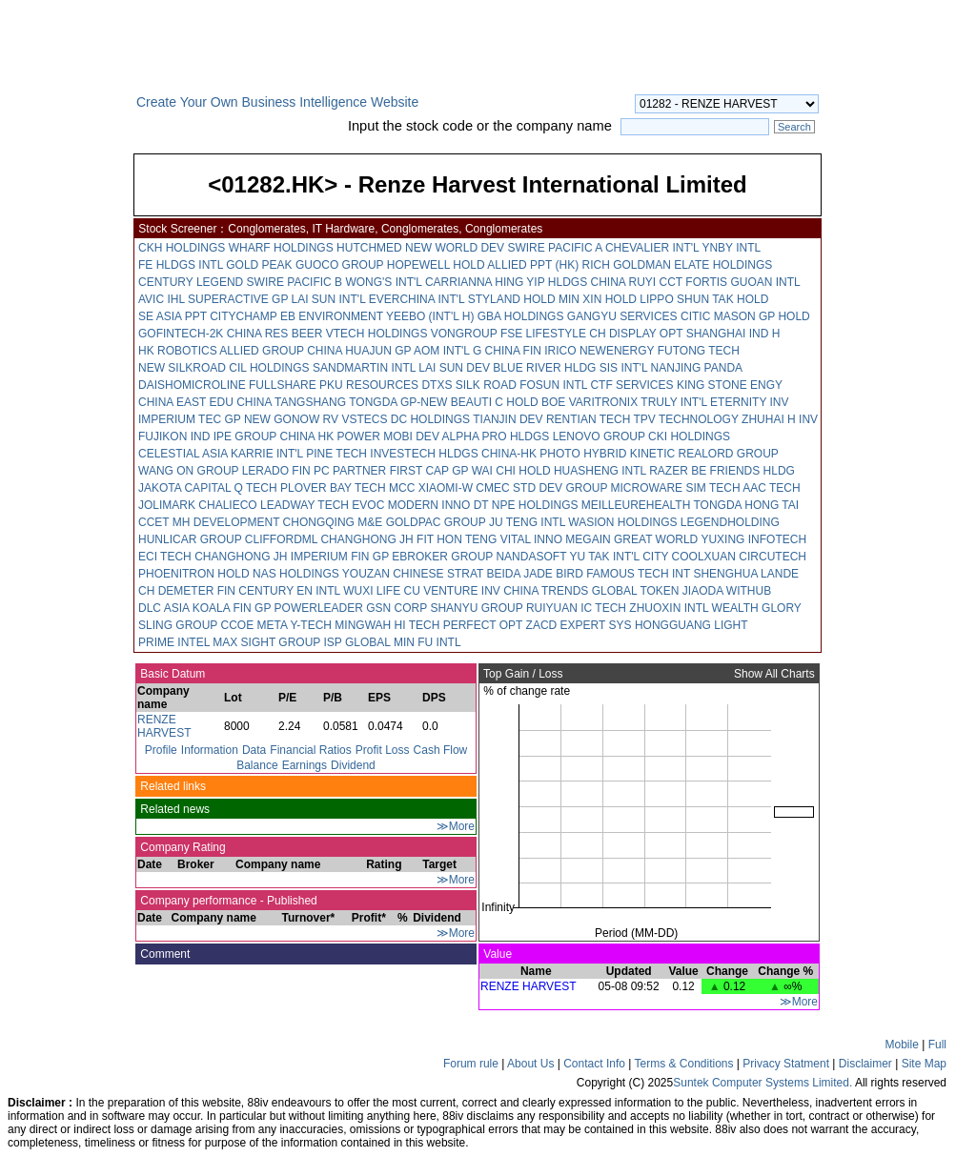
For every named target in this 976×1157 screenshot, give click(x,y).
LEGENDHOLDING (730, 522)
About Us (530, 1063)
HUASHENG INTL (600, 470)
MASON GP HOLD (762, 316)
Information (209, 750)
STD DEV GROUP (560, 488)
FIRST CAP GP (429, 470)
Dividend (353, 765)
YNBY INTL (731, 247)
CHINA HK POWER (330, 436)
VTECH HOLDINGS (377, 333)
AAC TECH (771, 488)
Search (794, 126)
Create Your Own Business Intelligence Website (277, 102)
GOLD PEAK (259, 265)
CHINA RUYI (624, 282)
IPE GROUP (245, 436)
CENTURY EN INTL (288, 591)
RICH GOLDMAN (626, 265)
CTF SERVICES (631, 385)
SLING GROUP (177, 625)
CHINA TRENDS (545, 591)
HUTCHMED (369, 247)
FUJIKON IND (174, 436)
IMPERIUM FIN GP (340, 556)
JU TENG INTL (527, 522)
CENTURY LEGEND (190, 282)
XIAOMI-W (445, 488)
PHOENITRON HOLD (194, 573)
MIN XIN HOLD (598, 299)
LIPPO (656, 299)
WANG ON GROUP (188, 470)
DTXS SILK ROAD (468, 385)
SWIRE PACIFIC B (294, 282)
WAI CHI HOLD (511, 470)
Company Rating (181, 847)
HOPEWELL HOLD (436, 265)
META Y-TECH (294, 625)
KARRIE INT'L (267, 453)
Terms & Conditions (683, 1063)
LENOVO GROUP (599, 436)
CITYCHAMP (243, 316)
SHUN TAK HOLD (722, 299)
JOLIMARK (166, 505)
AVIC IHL (161, 299)
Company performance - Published (227, 900)
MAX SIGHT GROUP (266, 642)
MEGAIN (587, 539)
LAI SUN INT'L (329, 299)
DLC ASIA (163, 608)
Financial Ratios (310, 750)
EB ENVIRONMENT (331, 316)
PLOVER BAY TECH (333, 488)
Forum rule (470, 1063)
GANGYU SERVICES (622, 316)
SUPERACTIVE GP (238, 299)
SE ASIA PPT (172, 316)
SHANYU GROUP (476, 608)
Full (937, 1044)
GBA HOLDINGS (521, 316)
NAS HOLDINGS (296, 573)
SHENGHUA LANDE (746, 573)
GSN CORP (396, 608)
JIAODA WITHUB (726, 591)
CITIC (695, 316)
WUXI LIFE (371, 591)
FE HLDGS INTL (180, 265)
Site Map (924, 1063)
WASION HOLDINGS (622, 522)
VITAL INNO (531, 539)
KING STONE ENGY (730, 385)
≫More (456, 826)
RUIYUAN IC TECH (576, 608)
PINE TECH (336, 453)
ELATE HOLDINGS (723, 265)
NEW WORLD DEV (454, 247)
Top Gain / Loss (521, 673)
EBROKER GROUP (442, 556)
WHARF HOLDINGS (281, 247)
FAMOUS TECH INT (638, 573)
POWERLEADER (318, 608)
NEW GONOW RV (291, 419)
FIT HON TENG (457, 539)
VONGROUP (464, 333)
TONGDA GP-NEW (398, 402)
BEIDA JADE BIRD (534, 573)
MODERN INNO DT (438, 505)
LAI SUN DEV (454, 368)
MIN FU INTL (427, 642)
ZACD (542, 625)
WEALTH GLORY (757, 608)
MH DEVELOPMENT (226, 522)
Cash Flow (441, 750)
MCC (402, 488)
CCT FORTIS (694, 282)
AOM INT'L (442, 350)
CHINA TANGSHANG (291, 402)
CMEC (492, 488)
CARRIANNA (458, 282)
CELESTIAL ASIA (183, 453)
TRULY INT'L (673, 402)
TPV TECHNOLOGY (685, 419)
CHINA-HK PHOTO (530, 453)
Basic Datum (171, 673)
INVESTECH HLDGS (424, 453)
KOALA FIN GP (232, 608)
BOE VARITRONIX (589, 402)
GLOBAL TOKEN (636, 591)
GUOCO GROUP (339, 265)
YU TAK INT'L (604, 556)
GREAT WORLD (656, 539)
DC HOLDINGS (430, 419)
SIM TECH (712, 488)
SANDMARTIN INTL (364, 368)
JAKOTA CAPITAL (184, 488)
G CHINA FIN (507, 350)
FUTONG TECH (699, 350)
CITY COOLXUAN (689, 556)
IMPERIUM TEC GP (189, 419)
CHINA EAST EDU (186, 402)
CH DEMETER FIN (186, 591)
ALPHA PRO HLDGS (496, 436)
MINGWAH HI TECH (387, 625)
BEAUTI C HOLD (495, 402)
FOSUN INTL (553, 385)
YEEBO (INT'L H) (430, 316)
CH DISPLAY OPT (635, 333)
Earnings (304, 765)
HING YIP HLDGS (541, 282)
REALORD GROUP (729, 453)
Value (496, 954)
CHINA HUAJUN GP (359, 350)
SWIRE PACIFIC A (554, 247)
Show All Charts (776, 673)
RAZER (668, 470)
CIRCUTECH (772, 556)
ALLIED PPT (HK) (533, 265)
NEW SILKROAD (182, 368)
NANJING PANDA (696, 368)
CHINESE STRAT (438, 573)
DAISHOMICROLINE (192, 385)
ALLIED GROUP (261, 350)
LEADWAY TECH (304, 505)
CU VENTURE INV (452, 591)
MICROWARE (647, 488)
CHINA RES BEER (275, 333)
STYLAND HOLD (512, 299)
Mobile (902, 1044)
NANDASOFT (531, 556)
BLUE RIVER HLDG (544, 368)
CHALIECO (227, 505)
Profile (161, 750)
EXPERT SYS (596, 625)
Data (254, 750)
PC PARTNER (350, 470)
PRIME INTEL (174, 642)
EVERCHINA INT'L (417, 299)
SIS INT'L (624, 368)
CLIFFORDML (281, 539)
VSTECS (364, 419)
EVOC (368, 505)
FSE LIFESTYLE (543, 333)
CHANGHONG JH (366, 539)
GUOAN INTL (765, 282)
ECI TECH (165, 556)
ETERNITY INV (749, 402)
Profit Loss (383, 750)
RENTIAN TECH (588, 419)
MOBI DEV (411, 436)
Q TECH (255, 488)
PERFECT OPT (483, 625)
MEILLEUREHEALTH (635, 505)
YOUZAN (366, 573)
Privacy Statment (785, 1063)
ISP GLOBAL (357, 642)
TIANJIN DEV (507, 419)
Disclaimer (865, 1063)
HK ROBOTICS (177, 350)
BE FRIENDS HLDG (743, 470)
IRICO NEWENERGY (599, 350)
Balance (256, 765)
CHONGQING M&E (333, 522)
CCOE (237, 625)
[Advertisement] (67, 385)
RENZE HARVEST (164, 726)
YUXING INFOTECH (753, 539)
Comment (163, 954)
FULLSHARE (282, 385)
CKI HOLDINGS (689, 436)
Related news (173, 809)
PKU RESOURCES (368, 385)
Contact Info (594, 1063)
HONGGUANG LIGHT (691, 625)
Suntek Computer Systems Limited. (762, 1082)
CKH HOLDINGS (181, 247)
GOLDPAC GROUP (436, 522)
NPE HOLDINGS (535, 505)
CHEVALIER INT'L (652, 247)
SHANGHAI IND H (733, 333)
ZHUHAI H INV (780, 419)
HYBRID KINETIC (629, 453)
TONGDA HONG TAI (746, 505)
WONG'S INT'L (383, 282)
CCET (153, 522)
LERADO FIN (276, 470)
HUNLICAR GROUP (189, 539)
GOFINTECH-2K (180, 333)
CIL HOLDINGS (269, 368)
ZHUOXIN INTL (668, 608)
